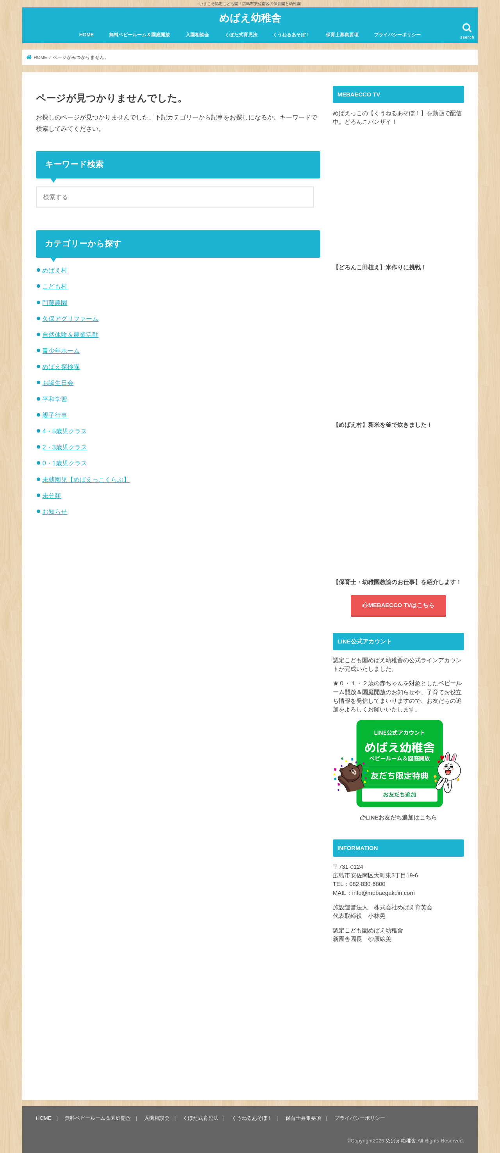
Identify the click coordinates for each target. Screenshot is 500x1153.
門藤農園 (54, 302)
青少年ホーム (61, 350)
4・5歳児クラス (64, 431)
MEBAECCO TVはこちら (398, 605)
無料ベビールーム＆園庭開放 (139, 34)
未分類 (51, 495)
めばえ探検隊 (61, 366)
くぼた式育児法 (241, 34)
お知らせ (54, 511)
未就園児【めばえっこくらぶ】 (86, 479)
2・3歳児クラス (64, 447)
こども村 (54, 286)
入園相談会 (197, 34)
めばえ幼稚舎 (250, 17)
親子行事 (54, 415)
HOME (86, 34)
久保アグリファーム (70, 318)
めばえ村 (54, 270)
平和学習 (54, 399)
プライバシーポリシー (397, 34)
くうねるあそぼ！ (291, 34)
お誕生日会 (57, 382)
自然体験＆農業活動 (70, 334)
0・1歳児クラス (64, 463)
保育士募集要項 (342, 34)
